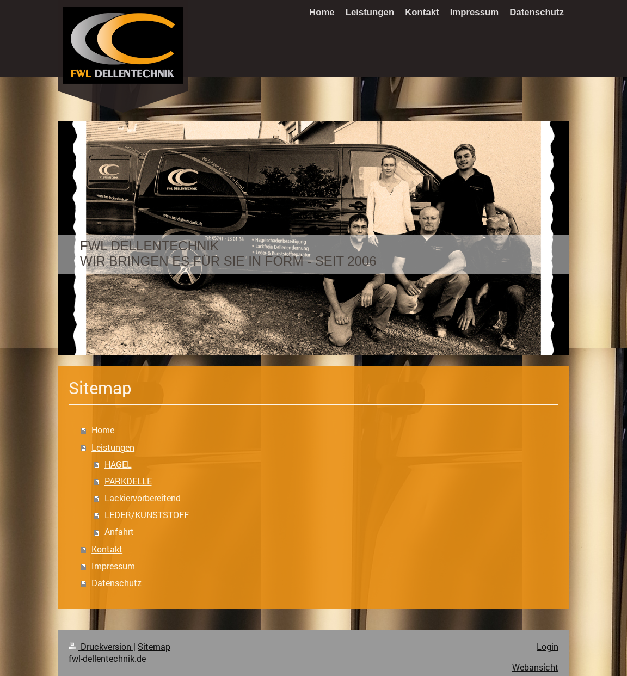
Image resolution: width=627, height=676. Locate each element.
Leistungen (112, 447)
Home (102, 430)
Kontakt (106, 549)
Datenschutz (116, 582)
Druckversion (101, 646)
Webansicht (535, 667)
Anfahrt (119, 531)
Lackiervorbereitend (142, 498)
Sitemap (154, 646)
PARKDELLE (128, 481)
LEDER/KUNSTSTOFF (146, 514)
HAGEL (118, 464)
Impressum (113, 566)
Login (547, 646)
